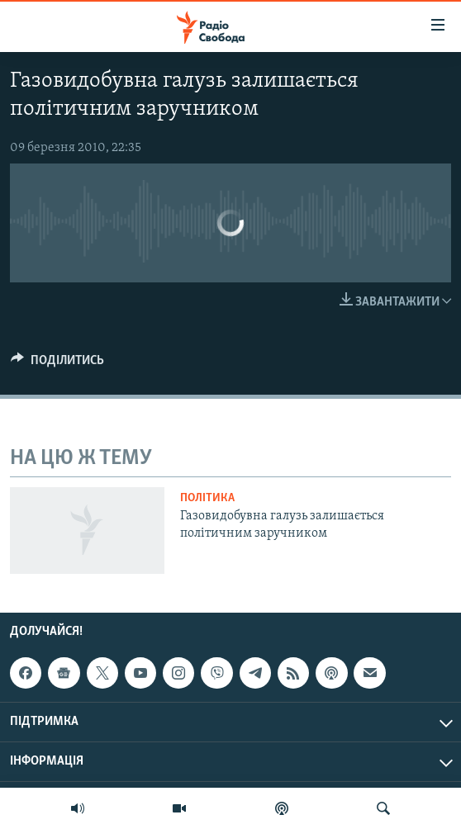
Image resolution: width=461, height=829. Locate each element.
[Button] (57, 364)
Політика (207, 498)
